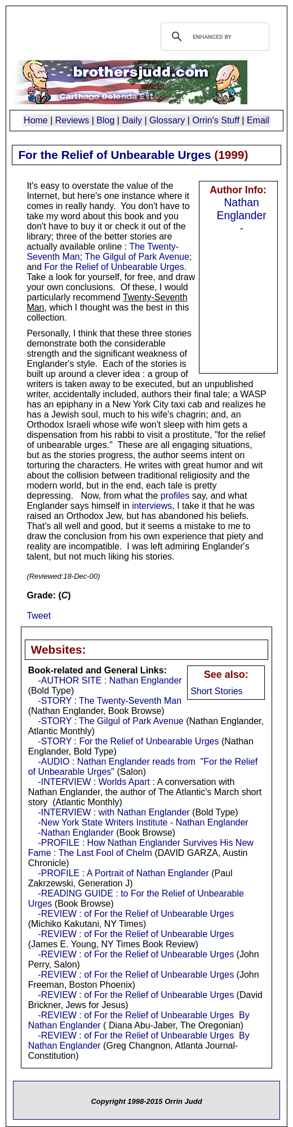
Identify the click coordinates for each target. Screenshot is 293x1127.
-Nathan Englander (75, 832)
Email (258, 120)
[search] (213, 36)
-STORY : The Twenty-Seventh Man (109, 701)
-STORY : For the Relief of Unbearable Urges (128, 741)
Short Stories (216, 691)
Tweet (38, 615)
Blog (105, 120)
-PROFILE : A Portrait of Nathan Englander (123, 873)
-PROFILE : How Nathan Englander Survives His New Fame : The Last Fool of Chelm (141, 848)
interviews (152, 506)
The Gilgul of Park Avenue (137, 256)
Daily (132, 120)
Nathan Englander (241, 208)
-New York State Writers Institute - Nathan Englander (143, 822)
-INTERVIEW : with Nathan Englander (113, 812)
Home (36, 120)
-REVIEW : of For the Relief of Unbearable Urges (136, 914)
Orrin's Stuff (215, 120)
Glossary (167, 120)
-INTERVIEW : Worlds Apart (94, 782)
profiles (175, 495)
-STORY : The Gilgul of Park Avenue (110, 721)
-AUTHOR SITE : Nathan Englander (109, 680)
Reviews (72, 120)
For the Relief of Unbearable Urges (114, 267)
